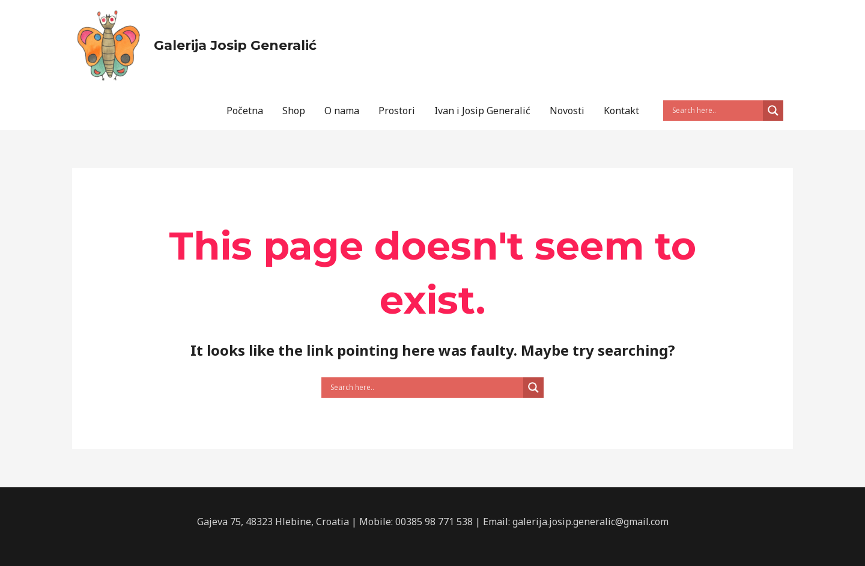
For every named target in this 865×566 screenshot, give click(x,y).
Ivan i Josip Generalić (482, 110)
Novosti (567, 110)
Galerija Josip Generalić (235, 45)
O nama (341, 110)
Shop (293, 110)
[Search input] (716, 110)
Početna (244, 110)
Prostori (396, 110)
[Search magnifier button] (773, 110)
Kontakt (621, 110)
